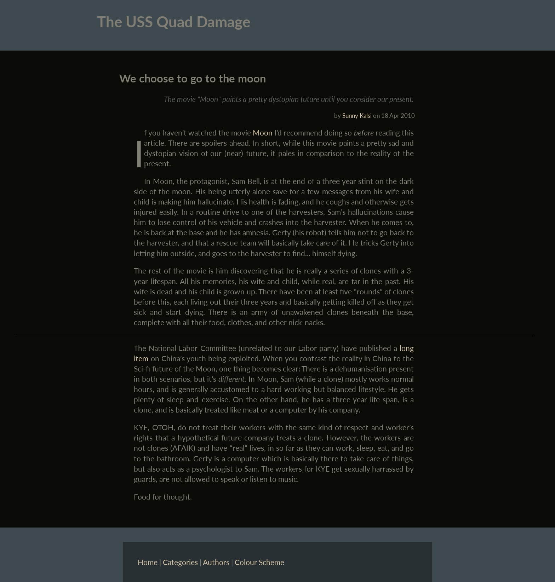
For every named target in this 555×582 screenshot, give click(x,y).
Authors (216, 562)
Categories (180, 562)
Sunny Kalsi (357, 115)
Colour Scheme (259, 562)
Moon (263, 132)
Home (148, 562)
